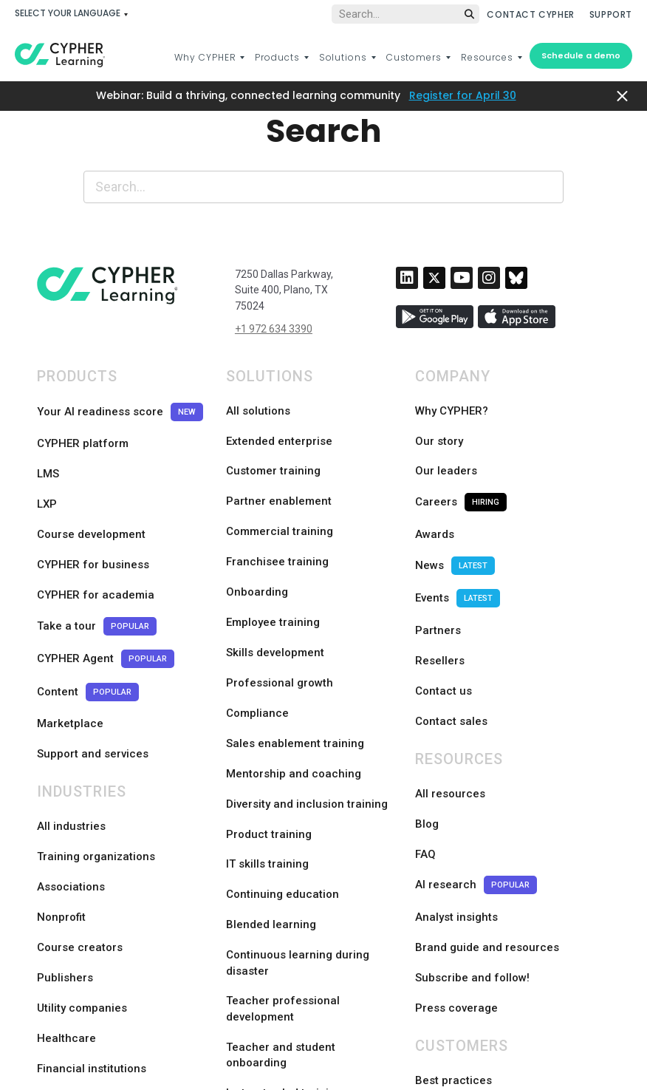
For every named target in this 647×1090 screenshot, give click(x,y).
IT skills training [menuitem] (267, 739)
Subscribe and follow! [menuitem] (472, 826)
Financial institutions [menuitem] (91, 892)
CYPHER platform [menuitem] (83, 429)
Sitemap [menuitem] (420, 1053)
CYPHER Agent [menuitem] (105, 585)
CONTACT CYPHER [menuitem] (530, 14)
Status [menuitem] (479, 1053)
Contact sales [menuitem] (451, 629)
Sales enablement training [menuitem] (295, 651)
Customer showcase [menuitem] (468, 957)
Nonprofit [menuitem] (61, 781)
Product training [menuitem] (269, 717)
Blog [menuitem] (427, 715)
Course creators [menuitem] (80, 804)
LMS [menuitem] (48, 451)
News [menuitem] (455, 518)
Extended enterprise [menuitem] (279, 429)
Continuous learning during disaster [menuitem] (297, 817)
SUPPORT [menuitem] (610, 14)
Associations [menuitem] (71, 759)
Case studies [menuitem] (449, 934)
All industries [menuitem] (71, 715)
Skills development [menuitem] (275, 584)
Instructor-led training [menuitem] (284, 939)
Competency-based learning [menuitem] (300, 961)
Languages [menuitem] (204, 1053)
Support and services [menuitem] (92, 651)
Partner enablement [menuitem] (279, 473)
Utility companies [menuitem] (82, 848)
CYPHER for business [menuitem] (93, 518)
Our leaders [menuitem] (446, 451)
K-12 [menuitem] (49, 915)
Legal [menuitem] (269, 1053)
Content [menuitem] (88, 607)
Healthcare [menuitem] (66, 870)
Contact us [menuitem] (443, 606)
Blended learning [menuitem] (271, 784)
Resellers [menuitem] (440, 584)
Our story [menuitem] (439, 429)
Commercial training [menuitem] (279, 496)
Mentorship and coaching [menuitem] (293, 673)
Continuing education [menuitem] (282, 762)
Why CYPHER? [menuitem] (451, 407)
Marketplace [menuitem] (70, 629)
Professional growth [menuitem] (279, 606)
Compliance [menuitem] (257, 629)
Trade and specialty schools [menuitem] (111, 959)
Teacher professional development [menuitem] (283, 861)
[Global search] (405, 14)
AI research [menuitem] (476, 760)
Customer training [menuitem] (273, 451)
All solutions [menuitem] (258, 407)
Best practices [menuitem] (453, 912)
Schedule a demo (580, 55)
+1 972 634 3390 (273, 329)
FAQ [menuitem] (425, 737)
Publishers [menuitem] (65, 826)
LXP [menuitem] (47, 473)
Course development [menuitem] (91, 496)
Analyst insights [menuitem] (456, 781)
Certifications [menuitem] (261, 983)
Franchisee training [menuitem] (277, 518)
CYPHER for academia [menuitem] (95, 540)
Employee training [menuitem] (273, 562)
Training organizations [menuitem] (96, 737)
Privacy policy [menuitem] (341, 1053)
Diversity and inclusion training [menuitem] (307, 695)
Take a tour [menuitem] (97, 562)
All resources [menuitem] (450, 693)
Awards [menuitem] (434, 496)
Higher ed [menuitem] (63, 937)
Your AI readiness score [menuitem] (120, 407)
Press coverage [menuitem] (456, 848)
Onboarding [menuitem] (257, 540)
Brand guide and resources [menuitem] (487, 804)
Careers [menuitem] (461, 474)
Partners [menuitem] (438, 562)
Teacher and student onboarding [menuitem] (280, 906)
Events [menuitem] (457, 540)
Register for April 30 (462, 96)
